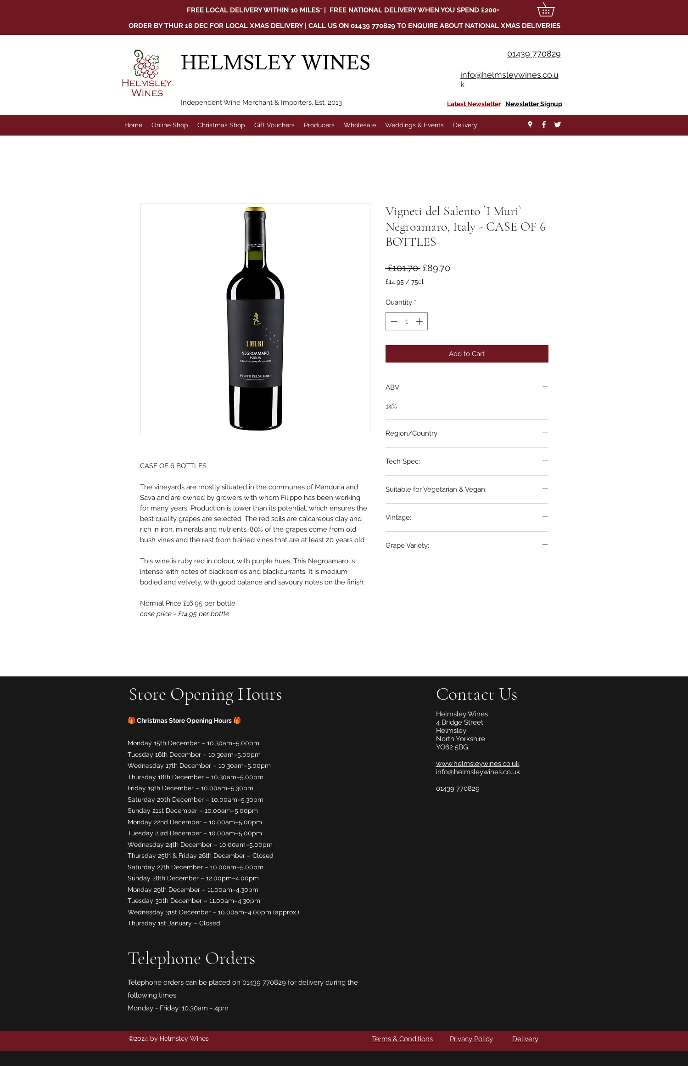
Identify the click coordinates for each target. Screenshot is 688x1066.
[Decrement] (393, 321)
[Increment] (420, 321)
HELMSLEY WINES (278, 62)
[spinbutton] (406, 321)
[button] (553, 9)
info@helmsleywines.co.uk (478, 772)
